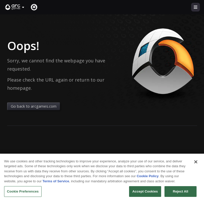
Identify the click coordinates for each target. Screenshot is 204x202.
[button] (15, 7)
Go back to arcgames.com (33, 106)
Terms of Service (56, 184)
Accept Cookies (145, 195)
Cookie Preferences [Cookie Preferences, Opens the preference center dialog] (23, 195)
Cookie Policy (148, 179)
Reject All (180, 195)
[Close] (195, 165)
